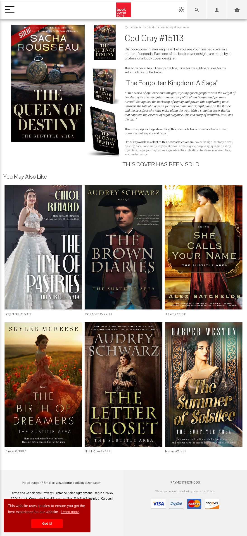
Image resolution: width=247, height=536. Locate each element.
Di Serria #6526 (175, 314)
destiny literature (199, 150)
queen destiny (221, 146)
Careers (106, 498)
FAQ (14, 498)
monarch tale (221, 150)
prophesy (203, 146)
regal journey (148, 150)
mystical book (168, 146)
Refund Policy (103, 493)
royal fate (131, 150)
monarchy (150, 146)
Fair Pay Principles (86, 498)
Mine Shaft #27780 (98, 314)
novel (139, 133)
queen (129, 133)
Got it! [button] (47, 523)
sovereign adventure (172, 150)
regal (163, 133)
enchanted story (136, 154)
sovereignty (187, 146)
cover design (203, 142)
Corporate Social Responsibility (50, 498)
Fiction (133, 27)
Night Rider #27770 (98, 451)
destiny (130, 146)
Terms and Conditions (25, 493)
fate (139, 146)
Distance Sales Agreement (73, 493)
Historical (148, 27)
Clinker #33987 (15, 451)
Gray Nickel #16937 (18, 314)
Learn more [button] (70, 512)
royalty (148, 133)
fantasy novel (223, 142)
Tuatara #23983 (175, 451)
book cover (219, 129)
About (23, 498)
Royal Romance (179, 27)
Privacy (48, 493)
